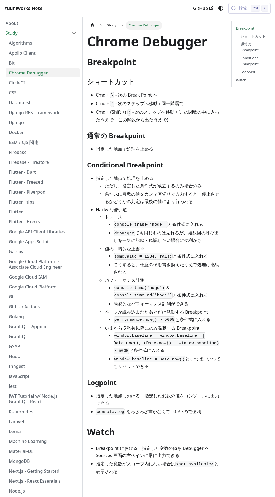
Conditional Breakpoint (250, 60)
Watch (241, 80)
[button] (41, 33)
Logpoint (248, 72)
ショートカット (253, 36)
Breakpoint (245, 28)
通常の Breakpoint (250, 47)
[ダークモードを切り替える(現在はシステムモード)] (220, 8)
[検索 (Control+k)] (249, 8)
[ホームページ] (92, 25)
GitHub (203, 8)
